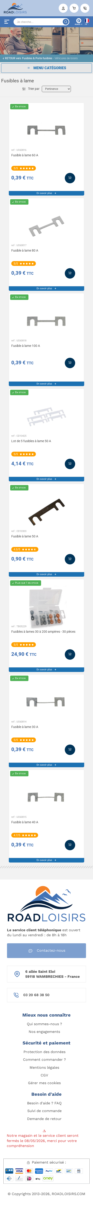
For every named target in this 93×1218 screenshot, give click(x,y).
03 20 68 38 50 (36, 995)
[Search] (41, 21)
